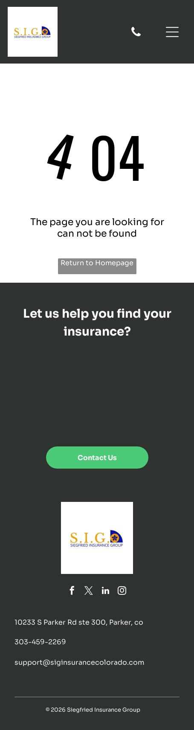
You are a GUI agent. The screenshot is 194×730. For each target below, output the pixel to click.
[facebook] (72, 591)
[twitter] (88, 591)
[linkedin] (105, 591)
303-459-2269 (40, 641)
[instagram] (122, 591)
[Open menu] (172, 32)
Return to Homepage (97, 262)
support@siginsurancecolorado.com (79, 662)
